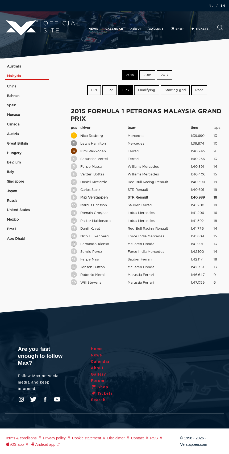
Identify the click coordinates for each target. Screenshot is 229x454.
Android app (42, 444)
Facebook (45, 399)
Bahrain (13, 96)
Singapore (15, 181)
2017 (165, 75)
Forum (98, 381)
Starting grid (175, 90)
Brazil (11, 229)
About (136, 29)
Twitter (33, 399)
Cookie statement (86, 438)
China (11, 86)
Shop (178, 29)
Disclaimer (115, 438)
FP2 (109, 90)
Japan (12, 191)
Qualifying (146, 90)
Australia (14, 66)
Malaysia (14, 76)
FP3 (125, 90)
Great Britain (17, 143)
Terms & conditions (20, 438)
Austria (13, 134)
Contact (137, 438)
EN (222, 6)
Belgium (14, 162)
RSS (154, 438)
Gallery (156, 29)
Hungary (14, 153)
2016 (147, 75)
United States (18, 210)
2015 (130, 75)
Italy (10, 172)
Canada (13, 124)
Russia (12, 201)
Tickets (200, 29)
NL (211, 6)
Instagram (21, 399)
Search (220, 28)
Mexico (13, 219)
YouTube (57, 399)
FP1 (94, 90)
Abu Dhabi (16, 239)
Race (199, 90)
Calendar (114, 29)
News (93, 29)
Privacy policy (54, 438)
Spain (11, 105)
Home (97, 349)
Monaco (13, 115)
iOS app (14, 444)
